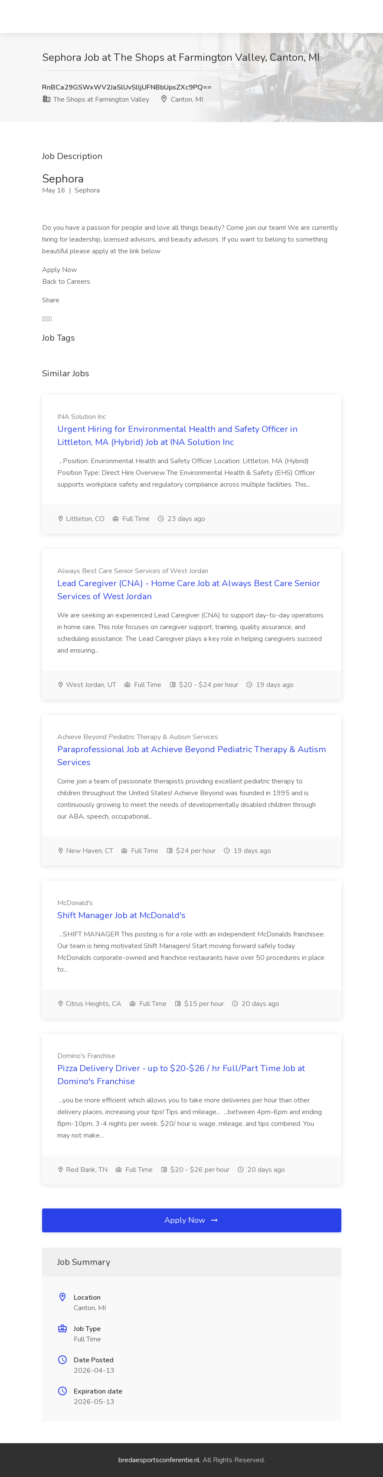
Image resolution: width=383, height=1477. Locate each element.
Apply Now (191, 1220)
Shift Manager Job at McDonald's (121, 915)
